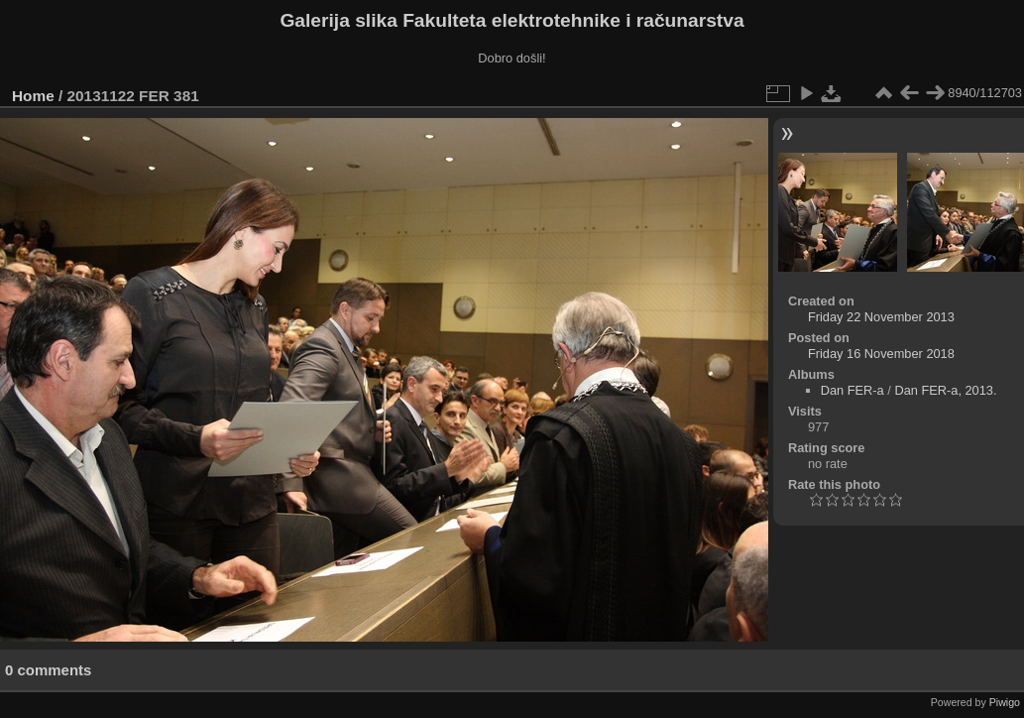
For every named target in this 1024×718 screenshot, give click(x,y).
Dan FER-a (852, 390)
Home (33, 95)
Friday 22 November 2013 (881, 316)
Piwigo (1004, 702)
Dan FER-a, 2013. (945, 390)
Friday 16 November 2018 (881, 353)
